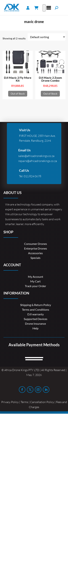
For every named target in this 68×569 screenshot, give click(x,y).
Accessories (35, 253)
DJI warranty (35, 314)
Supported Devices (35, 319)
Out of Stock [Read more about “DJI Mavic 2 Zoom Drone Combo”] (50, 93)
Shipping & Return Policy (35, 305)
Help (35, 328)
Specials (35, 257)
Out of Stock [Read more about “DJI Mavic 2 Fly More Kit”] (18, 93)
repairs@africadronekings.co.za (37, 161)
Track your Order (35, 286)
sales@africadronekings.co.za (36, 156)
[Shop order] (46, 37)
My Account (35, 276)
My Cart (35, 281)
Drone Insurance (35, 323)
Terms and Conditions (35, 309)
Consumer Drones (35, 243)
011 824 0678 (32, 176)
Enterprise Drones (35, 248)
